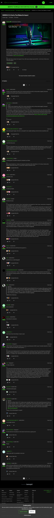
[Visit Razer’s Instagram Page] (33, 495)
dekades (8, 21)
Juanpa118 (8, 451)
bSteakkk (8, 304)
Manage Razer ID (20, 502)
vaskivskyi (8, 463)
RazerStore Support (20, 498)
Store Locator (4, 496)
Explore (10, 490)
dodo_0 (8, 245)
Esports (10, 498)
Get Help (18, 492)
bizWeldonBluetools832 (11, 141)
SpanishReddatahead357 (12, 270)
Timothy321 (9, 186)
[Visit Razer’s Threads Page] (33, 497)
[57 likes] (12, 67)
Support (18, 490)
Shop (3, 490)
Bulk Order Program (5, 501)
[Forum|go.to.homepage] (11, 2)
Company (26, 490)
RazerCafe (4, 494)
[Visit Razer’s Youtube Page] (33, 501)
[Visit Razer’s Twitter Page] (33, 499)
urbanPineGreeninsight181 (12, 420)
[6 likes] (12, 168)
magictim (8, 198)
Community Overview (9, 10)
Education (4, 503)
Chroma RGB (11, 494)
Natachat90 (9, 344)
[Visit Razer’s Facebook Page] (33, 493)
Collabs (10, 501)
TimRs (7, 174)
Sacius (7, 317)
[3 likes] (12, 298)
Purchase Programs (5, 498)
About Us (26, 492)
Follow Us (34, 490)
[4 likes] (12, 251)
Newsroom (26, 496)
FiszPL (7, 89)
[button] (1, 3)
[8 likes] (12, 180)
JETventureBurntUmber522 (12, 128)
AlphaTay (8, 220)
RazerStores (4, 492)
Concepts (11, 496)
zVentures (26, 498)
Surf (7, 363)
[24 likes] (12, 151)
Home (2, 10)
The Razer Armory (20, 10)
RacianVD (8, 386)
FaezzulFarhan (9, 158)
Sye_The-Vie (9, 103)
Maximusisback (9, 429)
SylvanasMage (9, 441)
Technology (11, 492)
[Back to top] (51, 483)
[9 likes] (12, 213)
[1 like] (11, 392)
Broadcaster (27, 10)
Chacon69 (8, 398)
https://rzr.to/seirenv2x (18, 55)
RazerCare (19, 500)
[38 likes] (12, 96)
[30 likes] (12, 134)
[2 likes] (11, 310)
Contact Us (26, 501)
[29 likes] (12, 122)
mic (15, 63)
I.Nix (7, 257)
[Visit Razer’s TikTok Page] (33, 503)
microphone (9, 63)
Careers (25, 494)
